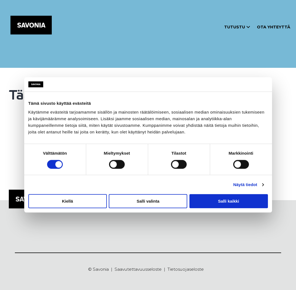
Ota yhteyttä (273, 27)
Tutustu (234, 27)
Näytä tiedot (245, 184)
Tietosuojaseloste (185, 269)
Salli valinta (148, 201)
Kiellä (67, 201)
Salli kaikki (228, 201)
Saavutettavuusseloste (138, 269)
